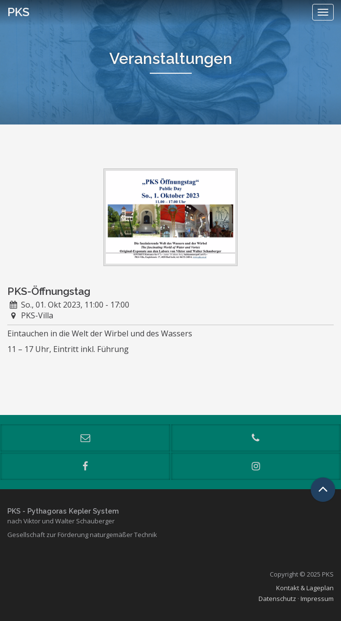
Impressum (317, 598)
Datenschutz (277, 598)
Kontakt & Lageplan (305, 587)
